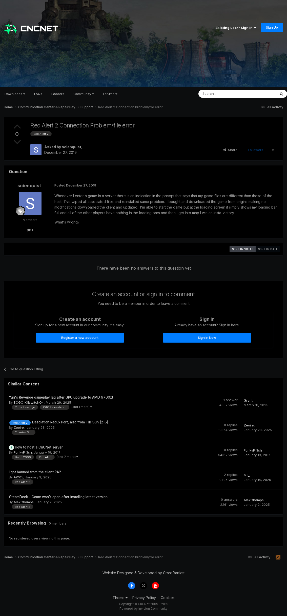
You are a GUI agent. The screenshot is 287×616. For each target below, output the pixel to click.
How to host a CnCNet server (39, 447)
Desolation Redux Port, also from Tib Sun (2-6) (70, 422)
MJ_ (247, 475)
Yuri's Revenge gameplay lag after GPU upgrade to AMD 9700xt (61, 397)
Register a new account (79, 337)
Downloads (15, 94)
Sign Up (272, 27)
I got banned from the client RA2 (35, 472)
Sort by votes (242, 249)
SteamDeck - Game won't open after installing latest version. (58, 497)
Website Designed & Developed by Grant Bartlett (143, 573)
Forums (110, 94)
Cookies (168, 597)
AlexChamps (24, 502)
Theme (120, 597)
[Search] (224, 94)
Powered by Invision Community (143, 608)
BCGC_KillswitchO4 (29, 402)
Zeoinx (19, 427)
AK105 (18, 477)
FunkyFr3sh (23, 452)
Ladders (57, 94)
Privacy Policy (144, 597)
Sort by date (268, 249)
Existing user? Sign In (236, 28)
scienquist (71, 147)
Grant (248, 400)
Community (83, 94)
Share (230, 150)
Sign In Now (207, 337)
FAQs (38, 94)
